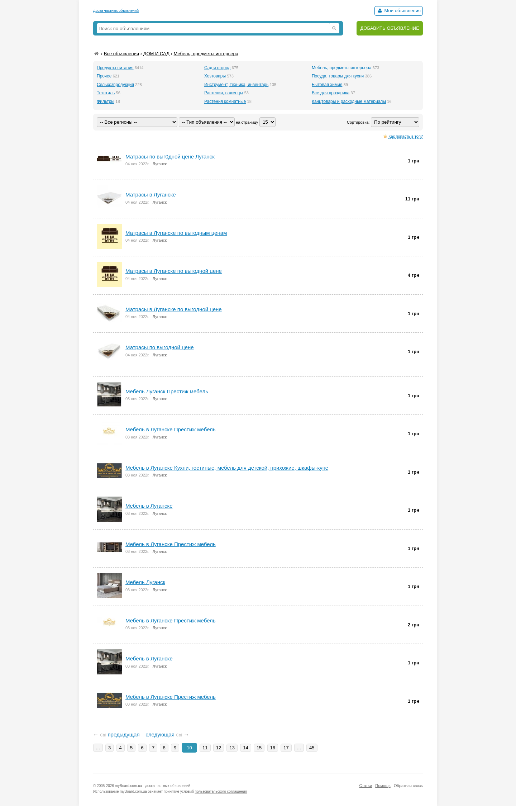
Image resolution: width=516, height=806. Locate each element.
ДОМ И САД (156, 53)
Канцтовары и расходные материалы (349, 101)
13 (231, 747)
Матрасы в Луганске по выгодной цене (173, 309)
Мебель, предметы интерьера (206, 53)
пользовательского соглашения (221, 791)
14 (245, 747)
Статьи (365, 785)
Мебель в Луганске (149, 658)
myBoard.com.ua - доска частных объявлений (152, 786)
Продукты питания (115, 67)
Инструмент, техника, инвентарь (236, 84)
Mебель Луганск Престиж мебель (166, 391)
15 (259, 747)
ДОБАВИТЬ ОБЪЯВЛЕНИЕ (389, 28)
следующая (160, 734)
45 (311, 747)
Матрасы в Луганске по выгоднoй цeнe (173, 271)
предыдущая (123, 734)
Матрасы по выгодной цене (159, 347)
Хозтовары (215, 76)
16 (272, 747)
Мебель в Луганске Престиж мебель (170, 544)
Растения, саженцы (223, 92)
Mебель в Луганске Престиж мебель (170, 429)
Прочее (104, 76)
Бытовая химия (327, 84)
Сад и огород (217, 67)
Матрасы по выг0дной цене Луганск (170, 156)
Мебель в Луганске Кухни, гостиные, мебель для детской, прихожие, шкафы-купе (226, 468)
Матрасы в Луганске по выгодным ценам (176, 233)
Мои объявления (399, 10)
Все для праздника (330, 92)
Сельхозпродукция (115, 84)
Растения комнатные (225, 101)
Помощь (383, 785)
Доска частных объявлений (116, 11)
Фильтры (105, 101)
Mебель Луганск (145, 582)
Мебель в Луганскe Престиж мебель (170, 620)
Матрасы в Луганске (150, 194)
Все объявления (121, 53)
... (98, 747)
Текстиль (106, 92)
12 (218, 747)
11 (204, 747)
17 (285, 747)
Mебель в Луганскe (149, 506)
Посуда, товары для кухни (338, 76)
